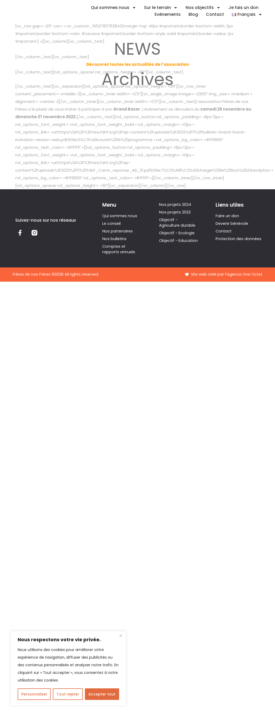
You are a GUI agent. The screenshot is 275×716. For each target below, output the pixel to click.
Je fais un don (243, 7)
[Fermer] (121, 635)
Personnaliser (34, 694)
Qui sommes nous (113, 7)
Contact (215, 14)
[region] (68, 668)
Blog (193, 14)
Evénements (168, 14)
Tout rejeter (68, 694)
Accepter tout (101, 694)
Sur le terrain (161, 7)
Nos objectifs (203, 7)
